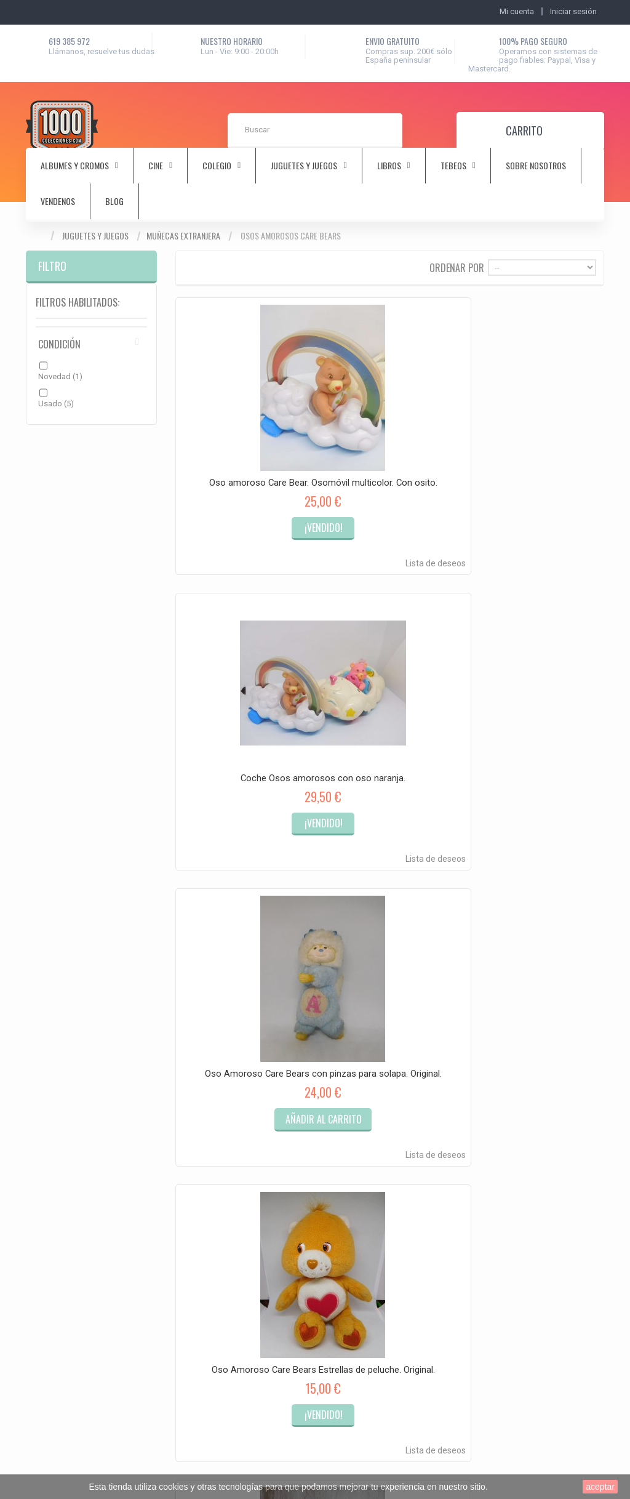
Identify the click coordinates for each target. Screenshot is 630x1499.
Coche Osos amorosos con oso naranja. (389, 437)
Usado (56, 403)
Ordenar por (456, 266)
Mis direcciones (65, 1077)
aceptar (600, 1487)
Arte (176, 1074)
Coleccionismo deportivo (214, 1103)
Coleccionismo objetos (210, 1118)
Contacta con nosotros (353, 1044)
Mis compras (60, 1045)
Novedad (60, 376)
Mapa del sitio (338, 1088)
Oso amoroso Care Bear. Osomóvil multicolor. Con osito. (240, 437)
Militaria (183, 1207)
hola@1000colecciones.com (538, 1128)
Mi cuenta (43, 1009)
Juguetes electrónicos (209, 1177)
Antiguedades (194, 1059)
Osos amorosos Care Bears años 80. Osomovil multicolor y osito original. (539, 702)
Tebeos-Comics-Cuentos (213, 1251)
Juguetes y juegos (95, 236)
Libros (180, 1192)
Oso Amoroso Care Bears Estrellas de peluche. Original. (240, 697)
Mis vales (53, 1109)
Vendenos (58, 201)
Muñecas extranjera (183, 236)
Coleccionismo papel (207, 1133)
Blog (114, 201)
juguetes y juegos (304, 165)
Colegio (183, 1147)
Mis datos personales (75, 1093)
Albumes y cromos (202, 1044)
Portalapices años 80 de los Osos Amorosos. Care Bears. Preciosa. (389, 702)
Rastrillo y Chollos (201, 1336)
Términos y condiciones (355, 1059)
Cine (177, 1088)
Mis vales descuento (73, 1061)
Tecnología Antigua (203, 1321)
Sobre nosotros (536, 165)
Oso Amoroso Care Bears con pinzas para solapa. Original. (539, 437)
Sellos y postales (199, 1236)
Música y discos (198, 1221)
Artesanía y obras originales (218, 1306)
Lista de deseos (270, 520)
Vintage (182, 1266)
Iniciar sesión (573, 11)
